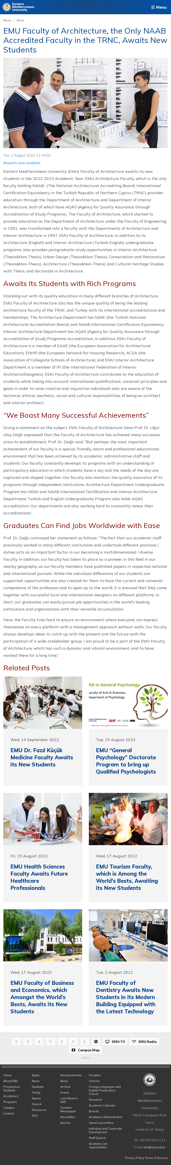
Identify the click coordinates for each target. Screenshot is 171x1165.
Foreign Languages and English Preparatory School (105, 1090)
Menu (158, 7)
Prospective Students (11, 1088)
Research (95, 1099)
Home (7, 1075)
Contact (8, 1113)
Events (64, 1092)
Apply (36, 1075)
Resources (39, 1110)
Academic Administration (105, 1117)
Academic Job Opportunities (98, 1145)
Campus (8, 1107)
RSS (35, 1115)
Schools (94, 1081)
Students (38, 1086)
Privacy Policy (134, 1158)
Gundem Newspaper (68, 1109)
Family (36, 1092)
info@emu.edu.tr (154, 1147)
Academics (10, 1096)
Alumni (36, 1098)
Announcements (71, 1075)
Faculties (95, 1075)
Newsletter (67, 1117)
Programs (10, 1102)
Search (37, 1104)
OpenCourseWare (101, 1123)
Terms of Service (156, 1158)
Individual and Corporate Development (105, 1130)
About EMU (10, 1081)
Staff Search (97, 1138)
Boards (94, 1111)
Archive (65, 1086)
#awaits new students (22, 163)
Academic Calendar (102, 1105)
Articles (65, 1123)
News (7, 20)
